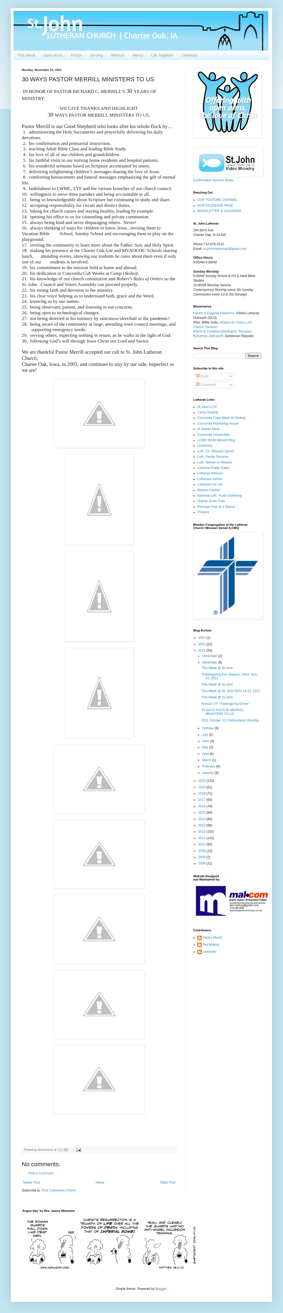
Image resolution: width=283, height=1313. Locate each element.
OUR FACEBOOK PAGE (215, 205)
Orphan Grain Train (211, 501)
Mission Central (208, 490)
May (205, 747)
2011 (202, 838)
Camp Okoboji (207, 412)
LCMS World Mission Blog (216, 440)
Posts (202, 376)
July (205, 735)
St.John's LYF (207, 407)
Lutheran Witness (210, 473)
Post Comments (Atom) (59, 1190)
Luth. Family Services (213, 457)
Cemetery (189, 55)
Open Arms (53, 55)
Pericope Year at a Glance (216, 507)
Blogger (161, 1289)
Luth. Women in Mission (214, 462)
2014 (202, 819)
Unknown (209, 952)
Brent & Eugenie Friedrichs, (215, 313)
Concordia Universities (213, 435)
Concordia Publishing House (217, 423)
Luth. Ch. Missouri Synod (215, 451)
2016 (202, 806)
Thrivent (203, 512)
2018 (202, 793)
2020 (202, 781)
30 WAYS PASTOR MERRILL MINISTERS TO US (222, 712)
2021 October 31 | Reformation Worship (230, 720)
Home (100, 1182)
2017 (202, 800)
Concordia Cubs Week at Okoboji (221, 418)
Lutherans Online (209, 479)
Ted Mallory (211, 945)
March (207, 760)
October (208, 728)
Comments (206, 385)
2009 (202, 851)
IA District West (208, 429)
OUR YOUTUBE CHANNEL (217, 200)
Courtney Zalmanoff (208, 336)
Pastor (76, 55)
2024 (202, 638)
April (206, 754)
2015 (202, 812)
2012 (202, 831)
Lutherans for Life (210, 484)
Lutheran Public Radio (213, 468)
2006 (202, 863)
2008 (202, 857)
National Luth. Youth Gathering (219, 495)
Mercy (138, 55)
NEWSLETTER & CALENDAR (219, 211)
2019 (202, 787)
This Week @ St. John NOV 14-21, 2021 (230, 691)
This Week (26, 55)
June (206, 741)
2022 (202, 644)
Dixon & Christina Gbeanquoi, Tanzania (222, 331)
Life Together (162, 55)
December (210, 656)
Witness (118, 55)
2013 (202, 825)
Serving (96, 55)
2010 (202, 844)
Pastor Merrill (212, 937)
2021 (202, 650)
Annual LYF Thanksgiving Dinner (225, 704)
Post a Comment (41, 1173)
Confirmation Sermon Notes (213, 180)
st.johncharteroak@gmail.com (225, 249)
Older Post (168, 1182)
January (208, 773)
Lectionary (204, 445)
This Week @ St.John (217, 668)
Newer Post (31, 1182)
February (209, 766)
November (210, 662)
